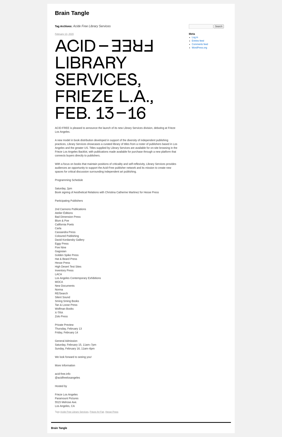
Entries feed (198, 40)
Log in (195, 37)
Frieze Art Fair (97, 412)
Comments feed (200, 44)
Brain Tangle (72, 13)
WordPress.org (199, 47)
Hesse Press (111, 412)
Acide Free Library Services (74, 412)
